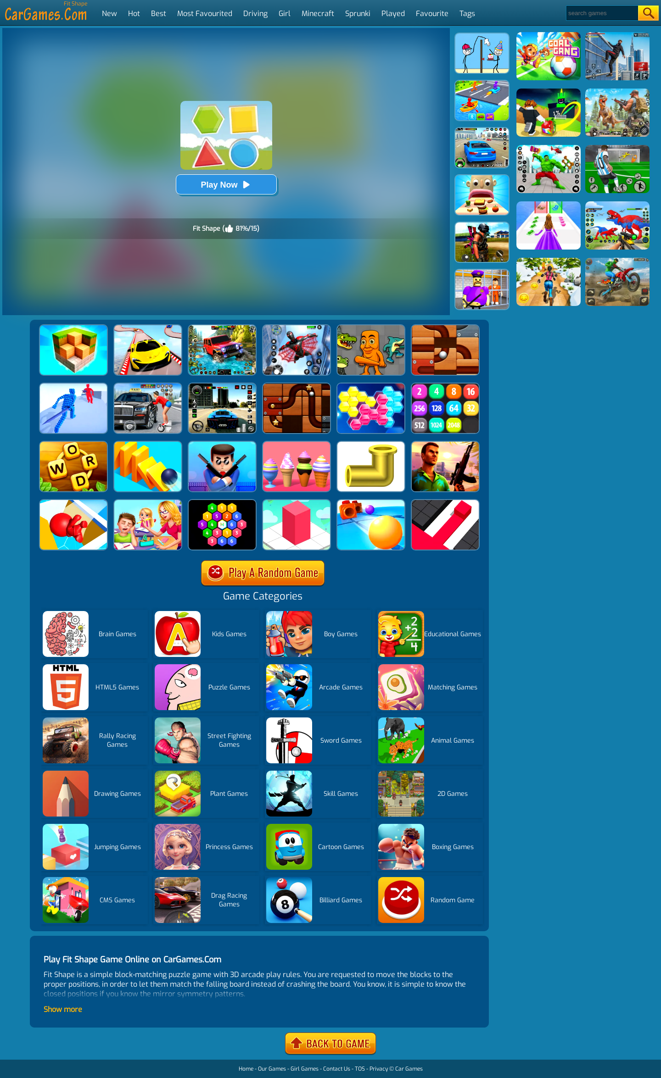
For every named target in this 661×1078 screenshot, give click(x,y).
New (109, 13)
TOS (360, 1068)
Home (246, 1068)
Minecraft (318, 13)
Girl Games (305, 1068)
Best (158, 13)
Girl (285, 13)
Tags (467, 13)
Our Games (272, 1068)
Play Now (226, 184)
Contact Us (336, 1068)
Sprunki (357, 13)
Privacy (379, 1068)
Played (393, 13)
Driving (255, 13)
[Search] (601, 13)
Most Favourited (204, 13)
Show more (63, 1009)
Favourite (432, 13)
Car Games (409, 1068)
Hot (134, 13)
